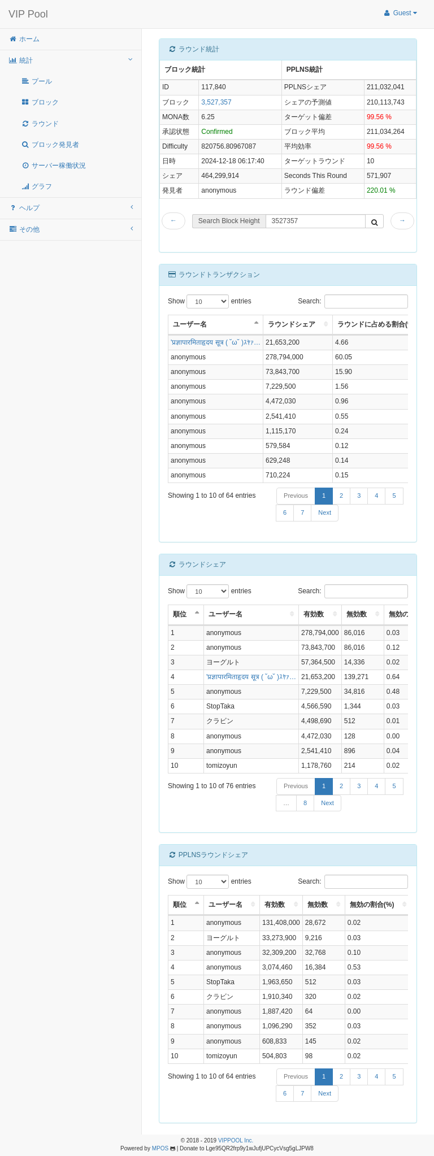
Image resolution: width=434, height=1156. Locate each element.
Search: (353, 301)
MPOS (160, 1148)
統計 (70, 60)
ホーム (24, 39)
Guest (400, 13)
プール (36, 81)
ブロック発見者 (50, 145)
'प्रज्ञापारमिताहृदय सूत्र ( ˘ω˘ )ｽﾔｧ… (216, 342)
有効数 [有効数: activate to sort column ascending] (313, 614)
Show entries (209, 301)
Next (324, 512)
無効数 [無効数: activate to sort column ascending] (356, 614)
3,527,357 (216, 102)
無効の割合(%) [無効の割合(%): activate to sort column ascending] (372, 905)
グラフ (36, 186)
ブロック (40, 102)
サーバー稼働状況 (53, 166)
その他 (70, 229)
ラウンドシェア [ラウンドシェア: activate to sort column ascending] (291, 324)
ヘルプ (70, 207)
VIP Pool (28, 14)
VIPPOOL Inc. (235, 1140)
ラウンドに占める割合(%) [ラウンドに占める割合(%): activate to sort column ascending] (376, 324)
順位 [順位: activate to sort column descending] (179, 614)
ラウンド (40, 124)
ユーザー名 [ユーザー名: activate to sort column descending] (190, 324)
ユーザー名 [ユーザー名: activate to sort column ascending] (225, 614)
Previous (296, 495)
